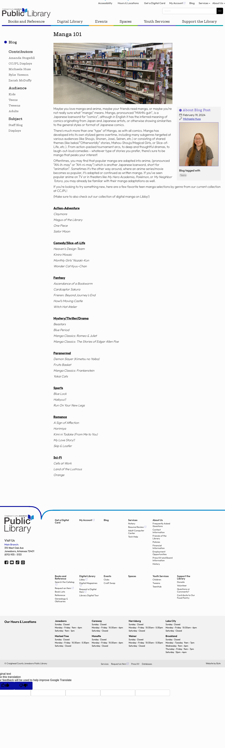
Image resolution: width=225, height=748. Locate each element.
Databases (147, 671)
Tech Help (133, 544)
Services (200, 4)
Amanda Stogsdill (22, 65)
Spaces (125, 30)
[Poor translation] (23, 693)
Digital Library (71, 30)
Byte (218, 671)
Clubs (106, 587)
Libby (82, 587)
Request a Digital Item (87, 598)
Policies (156, 549)
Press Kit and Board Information (162, 566)
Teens (13, 107)
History (156, 571)
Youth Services (156, 30)
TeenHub (157, 594)
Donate (181, 589)
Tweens (14, 113)
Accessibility (97, 4)
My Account (169, 4)
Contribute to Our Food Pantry (186, 604)
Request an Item (63, 595)
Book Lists (60, 599)
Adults (13, 118)
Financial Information (159, 554)
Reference (60, 602)
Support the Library (197, 30)
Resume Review (136, 534)
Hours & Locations (120, 4)
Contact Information (159, 538)
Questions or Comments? (183, 597)
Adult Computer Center (136, 539)
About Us (215, 4)
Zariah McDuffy (20, 87)
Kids (12, 101)
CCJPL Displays (20, 71)
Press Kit (135, 671)
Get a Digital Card (146, 4)
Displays (15, 138)
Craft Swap (109, 590)
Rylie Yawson (18, 82)
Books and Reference (28, 30)
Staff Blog (16, 132)
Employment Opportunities (160, 560)
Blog (187, 4)
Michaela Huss (20, 76)
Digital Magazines (88, 590)
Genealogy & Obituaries (61, 607)
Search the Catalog (64, 589)
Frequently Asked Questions (161, 532)
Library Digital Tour (89, 602)
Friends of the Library (159, 544)
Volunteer (182, 593)
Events (101, 30)
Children (157, 587)
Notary (131, 531)
